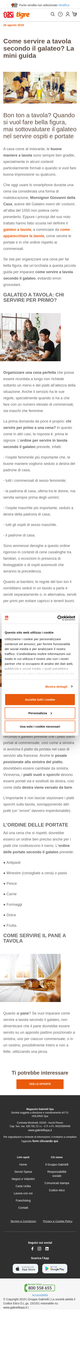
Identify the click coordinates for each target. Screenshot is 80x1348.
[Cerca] (52, 14)
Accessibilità (40, 1295)
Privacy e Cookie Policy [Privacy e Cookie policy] (57, 1221)
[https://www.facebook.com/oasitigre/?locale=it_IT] (32, 1248)
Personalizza (40, 713)
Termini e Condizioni (23, 1221)
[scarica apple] (25, 1268)
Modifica (64, 5)
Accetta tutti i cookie (40, 699)
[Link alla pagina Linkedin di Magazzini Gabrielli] (47, 1248)
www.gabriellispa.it (40, 1130)
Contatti (23, 1207)
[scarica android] (54, 1268)
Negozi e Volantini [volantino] (23, 1179)
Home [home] (23, 1164)
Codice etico (57, 1190)
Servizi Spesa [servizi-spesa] (23, 1171)
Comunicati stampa (57, 1183)
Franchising (23, 1200)
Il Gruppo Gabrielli (57, 1164)
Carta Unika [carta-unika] (23, 1186)
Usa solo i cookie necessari (40, 726)
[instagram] (39, 1248)
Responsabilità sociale (56, 1173)
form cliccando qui (45, 1141)
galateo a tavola (17, 230)
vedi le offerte (40, 1084)
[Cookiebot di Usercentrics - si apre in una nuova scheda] (57, 618)
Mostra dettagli (56, 686)
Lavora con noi (23, 1193)
